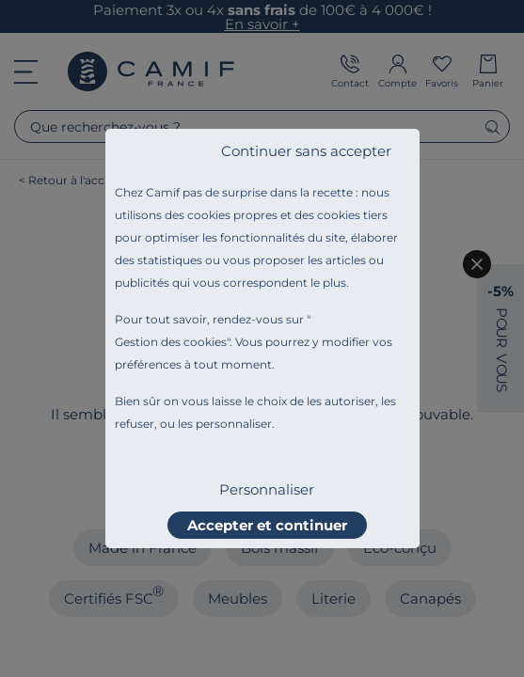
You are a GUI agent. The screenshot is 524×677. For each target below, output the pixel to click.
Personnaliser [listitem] (266, 489)
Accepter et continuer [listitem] (267, 525)
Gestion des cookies (171, 342)
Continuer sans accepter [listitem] (306, 151)
